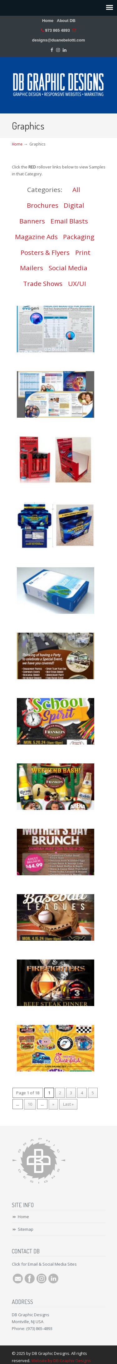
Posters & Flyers (45, 252)
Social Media (68, 267)
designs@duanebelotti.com (58, 40)
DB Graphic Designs (58, 82)
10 (30, 1104)
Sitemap (25, 1229)
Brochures (42, 205)
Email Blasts (69, 221)
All (76, 189)
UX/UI (77, 283)
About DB (66, 20)
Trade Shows (42, 283)
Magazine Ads (36, 236)
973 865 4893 (57, 30)
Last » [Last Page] (68, 1104)
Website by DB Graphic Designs (61, 1360)
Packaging (78, 236)
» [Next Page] (53, 1104)
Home (47, 20)
